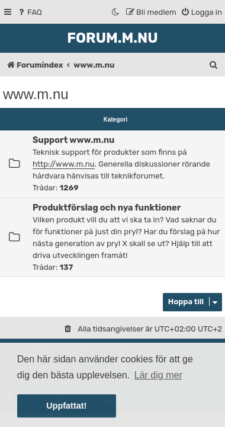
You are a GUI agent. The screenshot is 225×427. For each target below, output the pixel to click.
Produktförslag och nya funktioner (107, 207)
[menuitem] (29, 12)
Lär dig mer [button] (158, 375)
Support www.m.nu (73, 140)
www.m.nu (36, 94)
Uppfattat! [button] (66, 405)
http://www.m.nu (64, 164)
